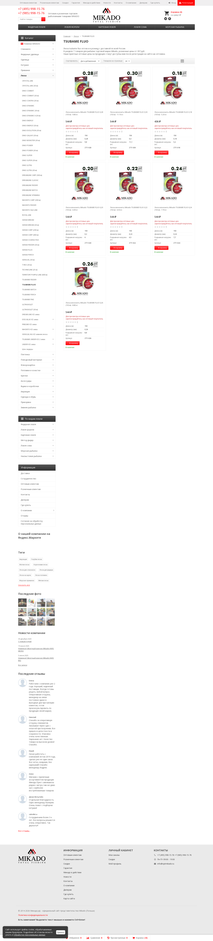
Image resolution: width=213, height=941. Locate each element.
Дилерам (143, 2)
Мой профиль (115, 863)
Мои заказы (114, 855)
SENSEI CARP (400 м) (30, 235)
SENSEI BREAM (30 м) (30, 225)
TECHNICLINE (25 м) (29, 269)
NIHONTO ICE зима (29, 329)
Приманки (25, 70)
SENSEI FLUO (27, 250)
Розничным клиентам (49, 2)
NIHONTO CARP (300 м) (31, 200)
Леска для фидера (46, 570)
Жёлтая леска (24, 565)
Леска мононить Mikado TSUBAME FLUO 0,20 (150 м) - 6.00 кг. (84, 208)
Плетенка (25, 354)
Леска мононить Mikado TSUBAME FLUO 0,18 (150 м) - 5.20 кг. (173, 113)
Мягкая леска (43, 580)
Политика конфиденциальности (33, 915)
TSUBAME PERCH (29, 294)
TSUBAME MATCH (29, 289)
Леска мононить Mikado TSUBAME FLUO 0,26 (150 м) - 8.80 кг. (84, 303)
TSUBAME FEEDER (29, 279)
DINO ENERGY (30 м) (30, 125)
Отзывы (24, 515)
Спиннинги (25, 49)
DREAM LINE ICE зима (30, 314)
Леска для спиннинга (27, 570)
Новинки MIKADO (30, 43)
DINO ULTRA (27, 165)
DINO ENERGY (27, 120)
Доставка (25, 473)
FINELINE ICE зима (29, 324)
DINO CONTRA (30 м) (30, 100)
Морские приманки (26, 580)
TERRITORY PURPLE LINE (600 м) (34, 274)
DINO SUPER (27, 155)
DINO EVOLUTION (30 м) (31, 130)
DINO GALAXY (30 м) (30, 135)
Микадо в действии (91, 2)
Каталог (27, 38)
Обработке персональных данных (29, 935)
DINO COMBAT (28, 90)
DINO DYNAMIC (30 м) (30, 110)
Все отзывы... (24, 831)
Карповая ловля (107, 27)
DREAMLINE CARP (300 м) (32, 175)
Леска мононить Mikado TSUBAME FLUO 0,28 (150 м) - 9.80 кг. (84, 113)
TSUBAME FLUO (29, 284)
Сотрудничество (28, 478)
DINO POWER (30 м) (30, 150)
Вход (172, 2)
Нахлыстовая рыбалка (31, 456)
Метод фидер (27, 440)
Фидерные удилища (30, 54)
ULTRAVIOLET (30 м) (30, 309)
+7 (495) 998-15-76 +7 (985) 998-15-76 (31, 11)
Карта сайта (69, 898)
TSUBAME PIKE (28, 299)
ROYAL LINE (26, 215)
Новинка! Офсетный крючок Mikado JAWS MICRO (36, 649)
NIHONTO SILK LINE (29, 210)
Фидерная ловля (36, 27)
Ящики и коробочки (30, 386)
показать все (24, 585)
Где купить (155, 2)
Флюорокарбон (28, 365)
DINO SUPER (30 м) (29, 160)
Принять (60, 932)
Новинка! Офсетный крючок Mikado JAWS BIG (36, 659)
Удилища (25, 59)
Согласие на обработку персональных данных (32, 522)
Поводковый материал (31, 359)
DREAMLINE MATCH (30, 190)
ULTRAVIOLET (27, 304)
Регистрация (186, 2)
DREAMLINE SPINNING (31, 195)
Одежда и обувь (28, 397)
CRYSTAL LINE (27, 81)
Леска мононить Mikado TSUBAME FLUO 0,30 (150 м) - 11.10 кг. (128, 113)
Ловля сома (140, 27)
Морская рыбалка (174, 27)
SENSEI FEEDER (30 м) (30, 245)
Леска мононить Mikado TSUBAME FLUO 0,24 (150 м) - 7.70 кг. (173, 208)
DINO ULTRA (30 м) (29, 170)
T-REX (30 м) (27, 265)
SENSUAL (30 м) (28, 260)
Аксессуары (26, 381)
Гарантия (76, 2)
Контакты (118, 2)
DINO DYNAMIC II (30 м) (31, 115)
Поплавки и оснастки (30, 370)
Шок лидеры (27, 349)
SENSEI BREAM (28, 220)
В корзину (72, 152)
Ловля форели (71, 27)
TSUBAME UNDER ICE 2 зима (33, 339)
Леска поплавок (41, 575)
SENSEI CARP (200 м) (30, 230)
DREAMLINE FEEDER (30, 185)
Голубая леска (36, 559)
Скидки (65, 2)
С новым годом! (25, 641)
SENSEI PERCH (28, 254)
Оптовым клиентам (28, 2)
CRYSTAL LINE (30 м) (30, 85)
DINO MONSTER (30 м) (31, 140)
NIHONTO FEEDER (29, 205)
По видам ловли (31, 418)
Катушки (25, 65)
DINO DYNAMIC (28, 105)
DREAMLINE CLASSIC (30, 180)
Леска (23, 75)
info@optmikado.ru (165, 863)
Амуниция (25, 391)
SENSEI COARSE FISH (30, 240)
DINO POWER (27, 145)
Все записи (22, 665)
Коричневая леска (40, 565)
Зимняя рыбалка (28, 407)
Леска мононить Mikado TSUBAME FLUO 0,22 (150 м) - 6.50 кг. (128, 208)
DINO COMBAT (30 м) (30, 95)
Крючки (24, 375)
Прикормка (26, 402)
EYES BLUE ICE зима (30, 319)
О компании (131, 2)
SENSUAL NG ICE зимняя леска (34, 334)
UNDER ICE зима (28, 344)
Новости (107, 2)
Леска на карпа (25, 575)
